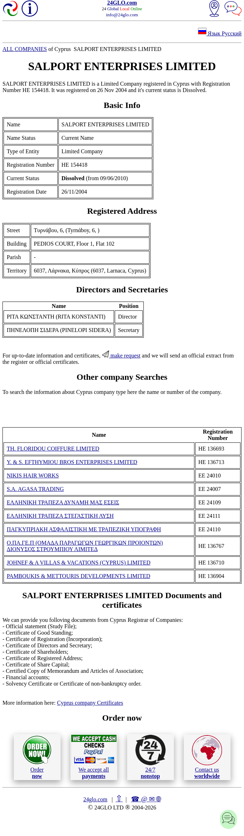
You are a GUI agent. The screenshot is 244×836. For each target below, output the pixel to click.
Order (37, 757)
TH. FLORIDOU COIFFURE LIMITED (53, 449)
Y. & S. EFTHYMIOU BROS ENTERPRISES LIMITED (72, 462)
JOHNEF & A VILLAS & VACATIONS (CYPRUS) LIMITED (79, 563)
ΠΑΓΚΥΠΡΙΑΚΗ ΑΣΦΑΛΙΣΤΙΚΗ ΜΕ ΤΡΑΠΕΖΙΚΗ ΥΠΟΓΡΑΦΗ (84, 529)
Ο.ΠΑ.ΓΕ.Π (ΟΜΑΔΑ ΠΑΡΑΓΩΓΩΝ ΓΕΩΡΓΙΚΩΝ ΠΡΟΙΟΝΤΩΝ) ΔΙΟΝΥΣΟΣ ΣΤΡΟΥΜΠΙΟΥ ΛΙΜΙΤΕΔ (85, 546)
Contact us (207, 757)
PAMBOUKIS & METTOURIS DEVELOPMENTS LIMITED (78, 576)
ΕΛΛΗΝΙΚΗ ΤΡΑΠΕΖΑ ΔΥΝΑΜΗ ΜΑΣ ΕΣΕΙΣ (63, 502)
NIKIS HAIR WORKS (33, 476)
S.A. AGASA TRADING (35, 489)
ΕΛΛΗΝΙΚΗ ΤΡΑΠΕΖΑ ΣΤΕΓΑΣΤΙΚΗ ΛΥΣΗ (60, 516)
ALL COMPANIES (24, 49)
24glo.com (95, 799)
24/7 (150, 757)
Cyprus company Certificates (90, 703)
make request (121, 356)
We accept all (94, 757)
